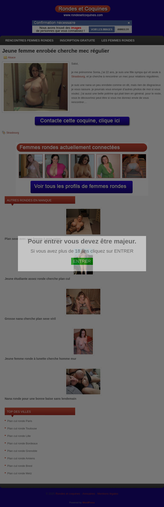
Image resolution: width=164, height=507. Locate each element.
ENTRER (82, 261)
